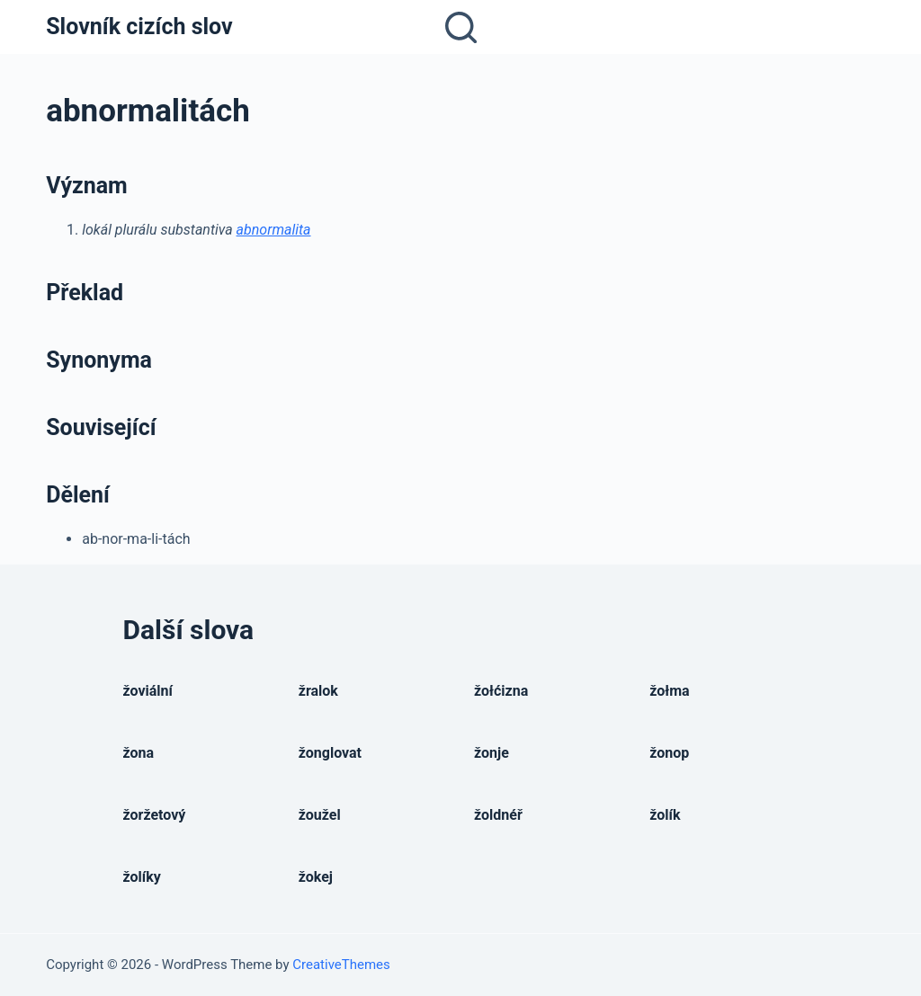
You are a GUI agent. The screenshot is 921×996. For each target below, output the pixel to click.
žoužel (320, 814)
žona (139, 752)
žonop (669, 752)
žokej (316, 876)
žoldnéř (498, 814)
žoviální (148, 690)
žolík (664, 814)
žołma (669, 690)
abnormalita (274, 229)
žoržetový (154, 814)
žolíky (142, 876)
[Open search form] (461, 27)
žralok (318, 690)
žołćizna (501, 690)
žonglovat (330, 752)
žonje (491, 752)
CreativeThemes (341, 964)
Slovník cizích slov (139, 26)
